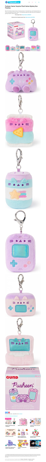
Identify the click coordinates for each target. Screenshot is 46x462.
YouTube (33, 459)
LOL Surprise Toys (14, 455)
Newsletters (26, 459)
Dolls (29, 454)
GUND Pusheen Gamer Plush (22, 425)
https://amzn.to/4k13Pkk (30, 17)
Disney (16, 454)
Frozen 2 (35, 454)
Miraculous (20, 455)
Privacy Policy (31, 460)
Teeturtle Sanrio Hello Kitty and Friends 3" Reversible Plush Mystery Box (10, 448)
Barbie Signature (13, 454)
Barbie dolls (9, 454)
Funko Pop (37, 454)
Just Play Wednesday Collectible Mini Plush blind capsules (35, 448)
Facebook (35, 2)
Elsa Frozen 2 (32, 454)
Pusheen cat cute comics (9, 436)
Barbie (7, 454)
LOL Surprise (10, 455)
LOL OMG (8, 455)
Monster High (36, 455)
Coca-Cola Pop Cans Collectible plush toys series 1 (35, 437)
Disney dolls (18, 454)
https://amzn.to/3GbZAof (26, 14)
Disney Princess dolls (26, 454)
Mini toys (18, 455)
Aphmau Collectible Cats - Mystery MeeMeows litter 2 (22, 437)
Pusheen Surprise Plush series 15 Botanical (10, 426)
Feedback (21, 459)
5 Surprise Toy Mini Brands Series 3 (22, 448)
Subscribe (32, 2)
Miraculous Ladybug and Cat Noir (31, 455)
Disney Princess (22, 454)
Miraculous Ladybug (24, 455)
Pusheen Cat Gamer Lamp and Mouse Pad (35, 426)
